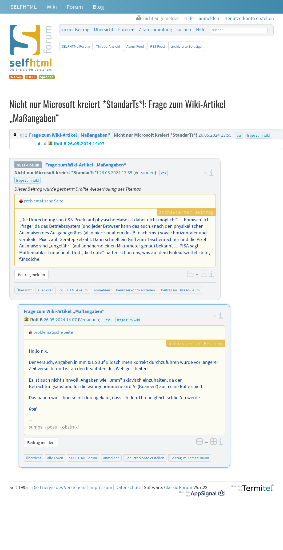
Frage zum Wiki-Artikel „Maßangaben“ (85, 165)
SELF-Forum (28, 165)
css (163, 172)
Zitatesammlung (155, 29)
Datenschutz (128, 487)
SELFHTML (23, 6)
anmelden (102, 290)
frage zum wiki (27, 180)
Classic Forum (178, 487)
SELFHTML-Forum (76, 46)
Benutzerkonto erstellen (135, 290)
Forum (75, 6)
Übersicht (103, 29)
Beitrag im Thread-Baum (180, 290)
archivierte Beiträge (186, 46)
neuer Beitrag (75, 29)
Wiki (52, 6)
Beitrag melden (31, 274)
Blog (98, 6)
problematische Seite (43, 201)
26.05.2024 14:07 (60, 320)
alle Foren (46, 290)
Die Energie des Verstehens (59, 487)
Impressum (100, 487)
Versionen (145, 173)
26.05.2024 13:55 (115, 173)
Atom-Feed (135, 46)
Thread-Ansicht (108, 46)
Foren (124, 29)
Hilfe (200, 29)
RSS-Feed (157, 46)
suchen (184, 29)
